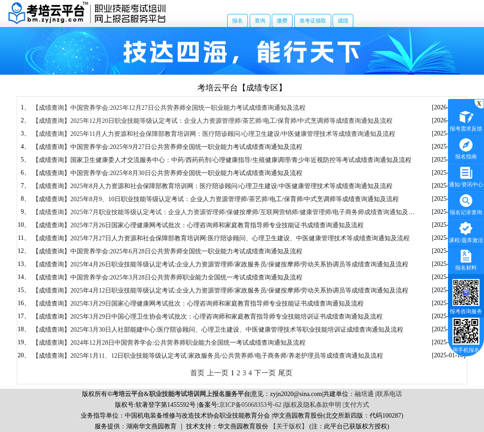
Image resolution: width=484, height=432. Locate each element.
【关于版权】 (289, 426)
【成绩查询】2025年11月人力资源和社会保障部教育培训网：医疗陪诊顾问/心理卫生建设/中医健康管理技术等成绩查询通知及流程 (213, 133)
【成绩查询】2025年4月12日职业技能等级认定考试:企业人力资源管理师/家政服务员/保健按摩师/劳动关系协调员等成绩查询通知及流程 (220, 290)
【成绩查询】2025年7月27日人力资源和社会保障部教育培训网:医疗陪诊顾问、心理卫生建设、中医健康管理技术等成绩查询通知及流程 (221, 238)
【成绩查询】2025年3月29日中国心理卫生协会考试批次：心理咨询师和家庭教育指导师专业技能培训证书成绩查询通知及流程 (207, 316)
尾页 (285, 373)
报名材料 (466, 259)
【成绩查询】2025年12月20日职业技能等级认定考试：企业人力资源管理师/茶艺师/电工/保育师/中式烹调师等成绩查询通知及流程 (212, 120)
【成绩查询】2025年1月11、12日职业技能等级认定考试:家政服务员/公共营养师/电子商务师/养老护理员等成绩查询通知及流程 (207, 355)
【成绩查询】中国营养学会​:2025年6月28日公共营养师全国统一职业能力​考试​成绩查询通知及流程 (167, 251)
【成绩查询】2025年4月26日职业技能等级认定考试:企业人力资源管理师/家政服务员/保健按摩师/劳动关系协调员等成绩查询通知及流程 (220, 264)
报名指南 (466, 148)
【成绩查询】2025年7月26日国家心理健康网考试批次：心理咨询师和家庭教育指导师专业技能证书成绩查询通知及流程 (198, 225)
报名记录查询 (466, 204)
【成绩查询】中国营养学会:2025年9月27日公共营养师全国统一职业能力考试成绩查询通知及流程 (167, 147)
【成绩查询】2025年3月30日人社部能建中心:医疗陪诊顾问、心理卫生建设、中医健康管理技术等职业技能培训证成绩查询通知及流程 (217, 329)
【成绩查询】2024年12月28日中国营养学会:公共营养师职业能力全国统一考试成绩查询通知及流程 (169, 342)
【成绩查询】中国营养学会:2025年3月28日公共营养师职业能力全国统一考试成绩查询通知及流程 (167, 277)
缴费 (282, 21)
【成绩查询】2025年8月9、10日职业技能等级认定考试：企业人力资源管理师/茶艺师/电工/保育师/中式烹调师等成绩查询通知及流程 (215, 199)
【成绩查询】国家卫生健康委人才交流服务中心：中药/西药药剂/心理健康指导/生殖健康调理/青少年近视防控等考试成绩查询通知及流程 (222, 160)
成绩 (343, 21)
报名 (237, 21)
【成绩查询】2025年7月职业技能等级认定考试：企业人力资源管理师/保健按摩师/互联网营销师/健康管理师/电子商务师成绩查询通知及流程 (223, 212)
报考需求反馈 (466, 120)
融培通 (364, 394)
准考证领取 (312, 21)
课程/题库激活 (466, 231)
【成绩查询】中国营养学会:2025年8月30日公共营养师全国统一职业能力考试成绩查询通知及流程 (167, 173)
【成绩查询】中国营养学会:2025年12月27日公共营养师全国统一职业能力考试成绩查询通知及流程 (169, 107)
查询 (260, 21)
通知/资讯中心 (466, 176)
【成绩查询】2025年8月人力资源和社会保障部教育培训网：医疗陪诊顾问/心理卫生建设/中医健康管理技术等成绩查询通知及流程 (212, 186)
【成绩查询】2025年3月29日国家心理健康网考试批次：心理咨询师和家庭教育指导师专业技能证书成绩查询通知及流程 (198, 303)
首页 (197, 373)
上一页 (217, 373)
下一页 (265, 373)
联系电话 (389, 394)
